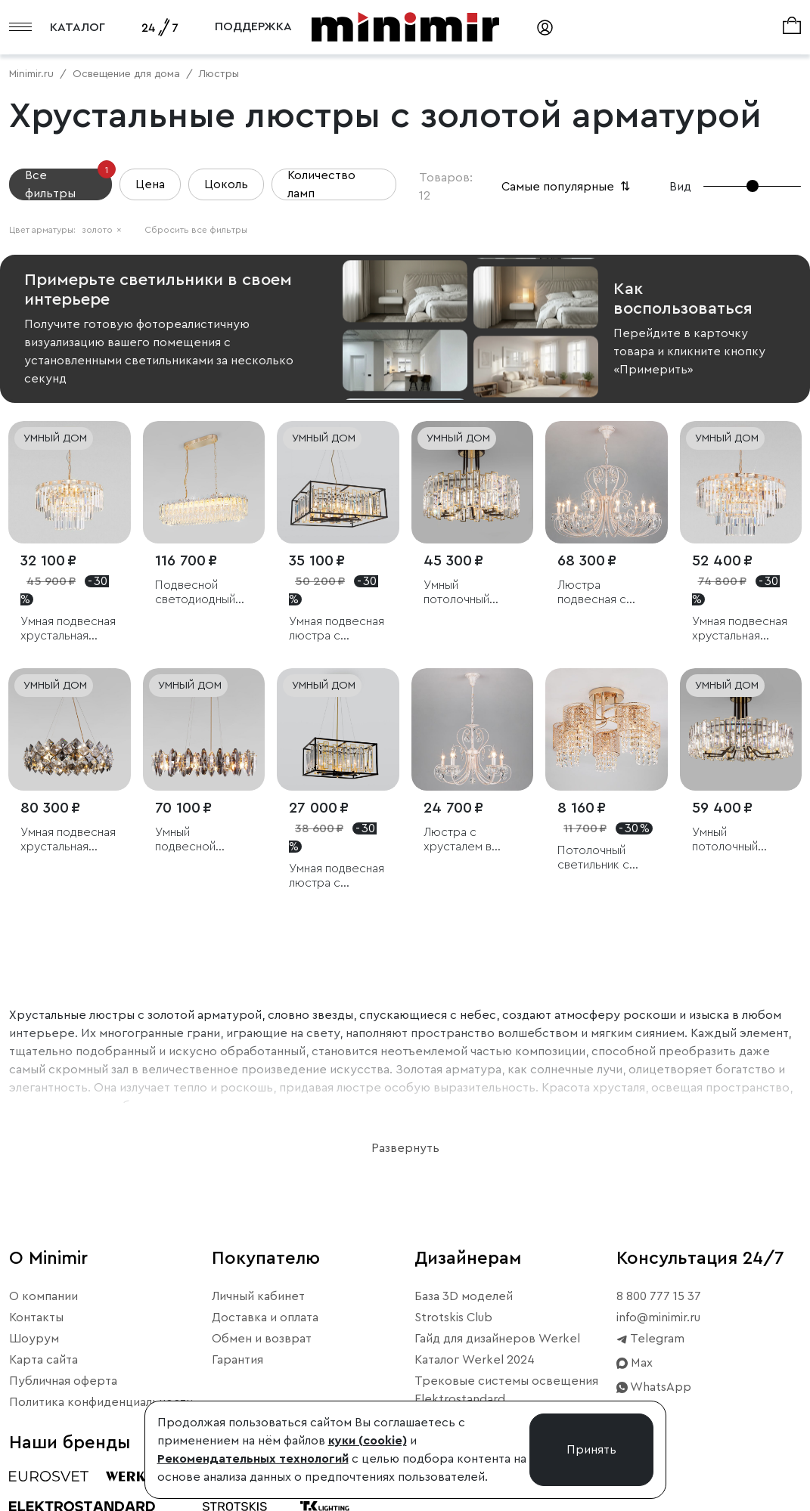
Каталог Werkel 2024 (474, 1360)
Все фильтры (68, 184)
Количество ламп (321, 184)
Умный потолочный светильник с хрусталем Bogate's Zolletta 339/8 (739, 840)
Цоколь (226, 184)
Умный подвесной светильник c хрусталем (191, 840)
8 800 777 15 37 (658, 1296)
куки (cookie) (367, 1441)
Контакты (36, 1317)
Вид (680, 187)
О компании (43, 1296)
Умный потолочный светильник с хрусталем (459, 593)
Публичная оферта (63, 1381)
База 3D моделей (463, 1296)
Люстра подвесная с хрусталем (591, 593)
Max (634, 1363)
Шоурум (34, 1339)
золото (102, 229)
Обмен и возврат (262, 1339)
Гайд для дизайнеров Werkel (497, 1339)
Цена (150, 184)
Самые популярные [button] (567, 187)
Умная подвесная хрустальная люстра (68, 629)
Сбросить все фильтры (195, 229)
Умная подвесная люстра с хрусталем (336, 629)
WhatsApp (653, 1387)
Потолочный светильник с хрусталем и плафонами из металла (594, 858)
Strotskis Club (453, 1317)
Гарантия (237, 1360)
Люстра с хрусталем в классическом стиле (463, 840)
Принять (591, 1450)
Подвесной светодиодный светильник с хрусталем (195, 593)
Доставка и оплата (265, 1317)
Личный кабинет (258, 1296)
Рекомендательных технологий (253, 1459)
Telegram (650, 1339)
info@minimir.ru (658, 1317)
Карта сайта (43, 1360)
